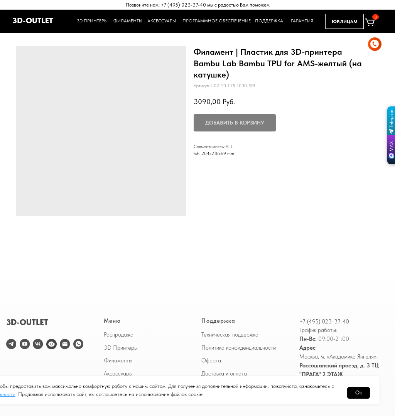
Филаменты (118, 360)
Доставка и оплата (224, 373)
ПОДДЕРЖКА (269, 21)
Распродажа (118, 334)
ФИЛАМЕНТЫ (127, 21)
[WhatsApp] (78, 344)
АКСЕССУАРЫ (161, 21)
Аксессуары (118, 373)
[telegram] (11, 344)
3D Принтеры (121, 347)
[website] (51, 344)
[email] (65, 344)
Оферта (211, 360)
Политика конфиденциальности (238, 347)
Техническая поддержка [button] (229, 334)
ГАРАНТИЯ (303, 21)
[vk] (38, 344)
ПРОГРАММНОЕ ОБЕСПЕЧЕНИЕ (211, 21)
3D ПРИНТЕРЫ (91, 21)
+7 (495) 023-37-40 (324, 321)
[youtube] (25, 344)
